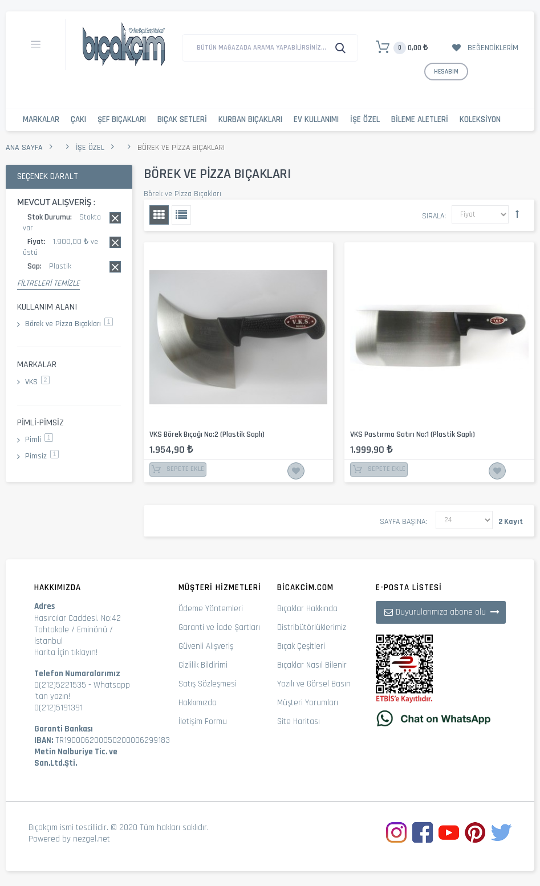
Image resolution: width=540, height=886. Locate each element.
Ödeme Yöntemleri (210, 608)
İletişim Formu (202, 721)
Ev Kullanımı (316, 119)
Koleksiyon (480, 119)
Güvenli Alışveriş (205, 646)
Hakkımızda (197, 702)
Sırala (433, 216)
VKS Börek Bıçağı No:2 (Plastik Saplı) (207, 434)
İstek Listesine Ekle (295, 470)
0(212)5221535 (60, 685)
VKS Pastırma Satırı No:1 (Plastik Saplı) (412, 434)
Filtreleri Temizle (48, 283)
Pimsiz (42, 456)
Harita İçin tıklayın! (66, 652)
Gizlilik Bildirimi (203, 665)
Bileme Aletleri (419, 119)
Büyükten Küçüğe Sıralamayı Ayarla (517, 213)
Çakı (78, 119)
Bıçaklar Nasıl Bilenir (312, 665)
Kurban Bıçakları (250, 119)
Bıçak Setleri (182, 119)
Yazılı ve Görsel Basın (314, 684)
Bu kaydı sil (115, 217)
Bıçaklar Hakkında (307, 608)
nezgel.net (91, 839)
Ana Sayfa (24, 148)
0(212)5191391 (58, 707)
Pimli (39, 439)
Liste (181, 215)
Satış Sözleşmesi (207, 684)
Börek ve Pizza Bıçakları (69, 324)
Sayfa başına (402, 522)
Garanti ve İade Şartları (219, 627)
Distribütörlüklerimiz (311, 627)
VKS (37, 382)
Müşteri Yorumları (307, 702)
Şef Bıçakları (122, 119)
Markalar (41, 119)
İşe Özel (365, 119)
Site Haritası (298, 721)
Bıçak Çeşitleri (301, 646)
